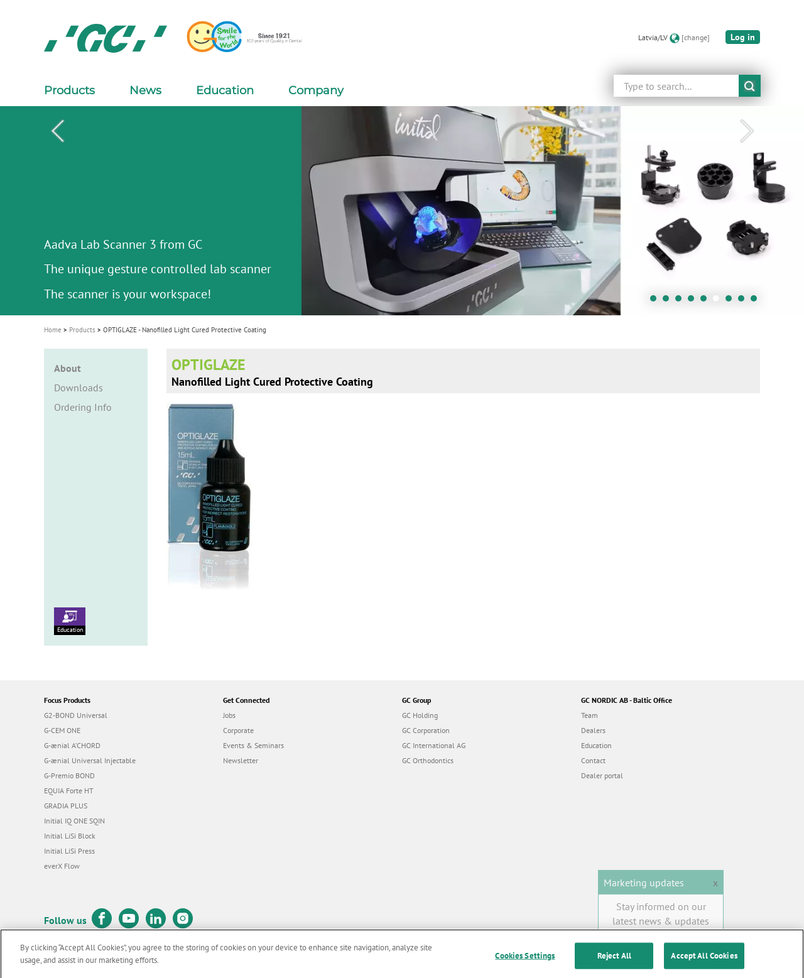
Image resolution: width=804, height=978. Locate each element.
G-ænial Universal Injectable (90, 760)
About (67, 368)
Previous (57, 131)
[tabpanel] (402, 210)
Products (82, 329)
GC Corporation (426, 730)
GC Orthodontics (428, 760)
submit (750, 86)
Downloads (78, 387)
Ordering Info (83, 407)
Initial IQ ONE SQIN (74, 820)
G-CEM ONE (62, 730)
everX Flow (62, 866)
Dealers (593, 730)
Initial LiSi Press (69, 851)
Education (69, 620)
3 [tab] (681, 301)
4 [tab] (694, 301)
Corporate (238, 730)
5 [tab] (706, 301)
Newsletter (240, 760)
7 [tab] (731, 301)
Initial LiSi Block (69, 835)
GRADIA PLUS (65, 805)
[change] (696, 37)
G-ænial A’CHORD (72, 745)
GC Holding (420, 715)
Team (589, 715)
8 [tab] (744, 301)
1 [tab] (656, 301)
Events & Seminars (253, 745)
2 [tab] (669, 301)
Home (53, 329)
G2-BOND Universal (75, 715)
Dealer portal (602, 775)
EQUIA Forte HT (69, 790)
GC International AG (433, 745)
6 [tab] (719, 301)
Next (747, 131)
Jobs (229, 715)
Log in (743, 37)
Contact (593, 760)
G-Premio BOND (69, 775)
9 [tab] (757, 301)
